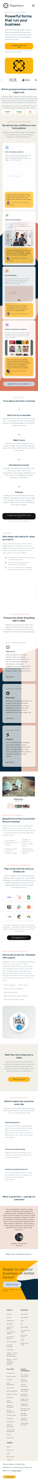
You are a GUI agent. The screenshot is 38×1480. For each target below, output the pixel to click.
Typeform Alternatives (24, 1380)
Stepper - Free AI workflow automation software (12, 1362)
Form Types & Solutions (11, 1337)
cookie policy (16, 1470)
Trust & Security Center (25, 1331)
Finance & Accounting (10, 1425)
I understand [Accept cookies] (9, 1477)
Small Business (11, 1415)
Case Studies (24, 1317)
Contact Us (10, 1450)
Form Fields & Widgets (11, 1332)
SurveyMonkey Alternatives (25, 1390)
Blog (22, 1320)
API (22, 1324)
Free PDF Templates (10, 1345)
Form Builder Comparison (24, 1375)
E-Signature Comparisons (24, 1404)
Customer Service (12, 1394)
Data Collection (11, 1376)
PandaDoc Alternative (24, 1419)
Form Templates (11, 1341)
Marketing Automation (10, 1406)
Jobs (8, 1453)
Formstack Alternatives (24, 1395)
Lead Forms (10, 1438)
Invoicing (9, 1379)
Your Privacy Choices (24, 1336)
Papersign (9, 1324)
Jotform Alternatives (24, 1385)
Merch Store (10, 1456)
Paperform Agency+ (10, 1327)
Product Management (10, 1411)
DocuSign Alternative (24, 1414)
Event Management (10, 1383)
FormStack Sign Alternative (25, 1409)
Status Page (24, 1327)
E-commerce (10, 1373)
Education (10, 1418)
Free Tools (10, 1349)
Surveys (9, 1434)
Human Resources (10, 1401)
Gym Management (12, 1391)
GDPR (22, 1340)
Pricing (9, 1317)
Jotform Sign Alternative (24, 1424)
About (8, 1447)
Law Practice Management (10, 1430)
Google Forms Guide (25, 1344)
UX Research (10, 1421)
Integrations (10, 1320)
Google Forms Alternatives (25, 1399)
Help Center (24, 1314)
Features (9, 1314)
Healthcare (10, 1397)
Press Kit (9, 1459)
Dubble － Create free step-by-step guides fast (12, 1354)
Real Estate (10, 1387)
